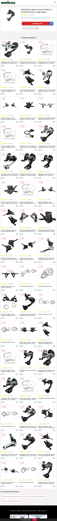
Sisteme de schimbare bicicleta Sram (36, 496)
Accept (34, 519)
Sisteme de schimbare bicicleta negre (13, 496)
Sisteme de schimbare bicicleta (11, 501)
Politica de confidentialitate (29, 511)
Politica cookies (42, 511)
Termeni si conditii (15, 511)
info (17, 65)
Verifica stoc (42, 23)
